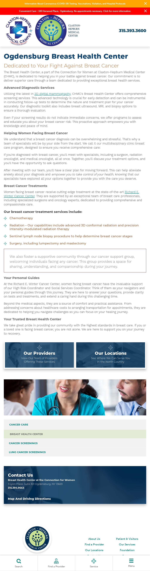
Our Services (127, 545)
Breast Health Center (26, 434)
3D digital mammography (52, 94)
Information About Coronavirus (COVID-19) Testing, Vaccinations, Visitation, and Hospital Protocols (75, 3)
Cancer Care (18, 424)
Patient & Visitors (127, 540)
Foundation (127, 551)
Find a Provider (94, 545)
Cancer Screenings (23, 443)
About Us (94, 540)
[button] (145, 3)
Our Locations (94, 551)
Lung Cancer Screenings (27, 453)
